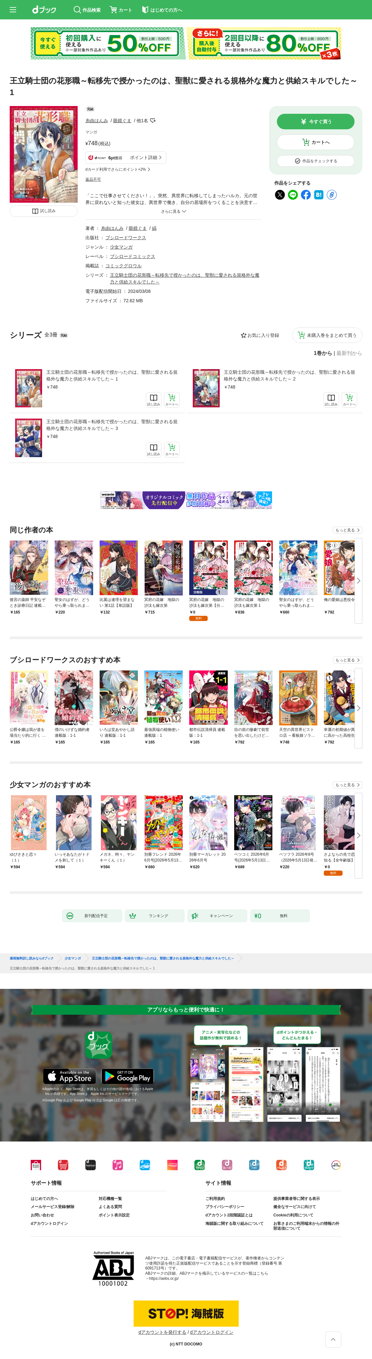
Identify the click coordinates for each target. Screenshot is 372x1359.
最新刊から (349, 353)
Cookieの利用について (293, 1215)
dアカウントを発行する (162, 1332)
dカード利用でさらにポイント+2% (115, 169)
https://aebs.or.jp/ (164, 1278)
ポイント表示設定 (114, 1215)
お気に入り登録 (263, 335)
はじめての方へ (44, 1198)
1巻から (323, 353)
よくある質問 (110, 1206)
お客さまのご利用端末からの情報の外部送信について (306, 1226)
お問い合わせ (42, 1215)
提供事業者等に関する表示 (296, 1198)
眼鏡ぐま (122, 120)
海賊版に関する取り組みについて (234, 1223)
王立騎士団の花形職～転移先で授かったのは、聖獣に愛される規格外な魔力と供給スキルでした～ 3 (112, 425)
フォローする (152, 120)
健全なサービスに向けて (294, 1206)
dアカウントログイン (49, 1223)
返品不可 (93, 179)
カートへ (321, 142)
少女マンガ (121, 247)
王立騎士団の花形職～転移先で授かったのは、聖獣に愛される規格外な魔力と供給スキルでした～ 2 (289, 375)
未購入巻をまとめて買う (332, 335)
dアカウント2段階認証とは (229, 1215)
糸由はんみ (96, 120)
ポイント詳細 (143, 157)
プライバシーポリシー (224, 1206)
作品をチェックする (319, 161)
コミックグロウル (123, 265)
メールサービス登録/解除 (52, 1206)
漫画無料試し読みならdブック (32, 958)
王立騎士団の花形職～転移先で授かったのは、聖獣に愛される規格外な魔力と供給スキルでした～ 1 (112, 375)
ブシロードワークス (125, 237)
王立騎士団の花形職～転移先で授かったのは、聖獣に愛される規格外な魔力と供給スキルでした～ (163, 958)
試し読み (48, 211)
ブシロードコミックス (132, 256)
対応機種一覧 (110, 1198)
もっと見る (345, 530)
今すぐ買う (320, 121)
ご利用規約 (215, 1198)
